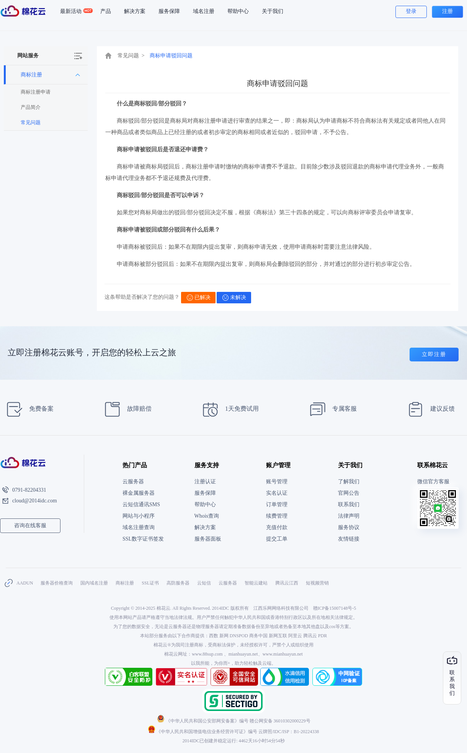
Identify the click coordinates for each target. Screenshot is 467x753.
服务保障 (169, 11)
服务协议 (348, 527)
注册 (447, 11)
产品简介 (31, 107)
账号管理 (276, 481)
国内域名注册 (94, 583)
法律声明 (348, 516)
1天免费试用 (228, 409)
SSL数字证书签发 (143, 539)
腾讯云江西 (286, 583)
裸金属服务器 (138, 493)
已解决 (199, 298)
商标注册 (125, 583)
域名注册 (203, 11)
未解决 (234, 298)
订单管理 (276, 504)
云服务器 (133, 481)
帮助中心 (238, 11)
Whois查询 (206, 516)
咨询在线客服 (30, 525)
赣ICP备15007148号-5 (334, 608)
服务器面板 (207, 539)
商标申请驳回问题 (171, 55)
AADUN (24, 583)
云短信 (204, 583)
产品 (105, 11)
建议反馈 (429, 409)
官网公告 (348, 493)
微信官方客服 (433, 481)
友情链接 (348, 539)
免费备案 (28, 409)
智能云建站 (256, 583)
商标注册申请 (36, 92)
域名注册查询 (138, 527)
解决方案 (134, 11)
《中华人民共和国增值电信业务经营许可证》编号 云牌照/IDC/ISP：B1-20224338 (233, 731)
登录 (411, 11)
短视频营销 (317, 583)
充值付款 (276, 527)
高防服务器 (178, 583)
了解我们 (348, 481)
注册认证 (205, 481)
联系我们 (348, 504)
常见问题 (31, 122)
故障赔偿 (126, 409)
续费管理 (276, 516)
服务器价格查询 (57, 583)
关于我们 (272, 11)
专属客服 (331, 409)
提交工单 (276, 539)
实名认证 (276, 493)
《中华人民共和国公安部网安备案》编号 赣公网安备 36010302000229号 (233, 721)
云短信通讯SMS (141, 504)
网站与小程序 (138, 516)
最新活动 (74, 11)
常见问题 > (131, 55)
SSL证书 (150, 583)
